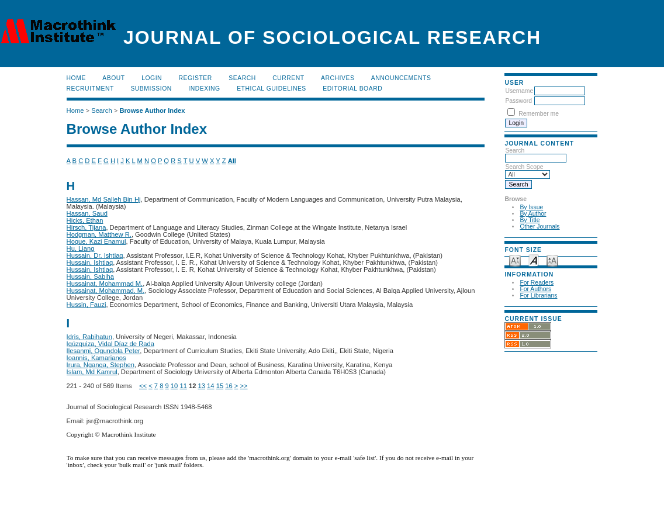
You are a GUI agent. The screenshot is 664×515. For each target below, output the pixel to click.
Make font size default (534, 260)
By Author (533, 213)
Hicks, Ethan (85, 220)
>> (243, 385)
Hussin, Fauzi (86, 304)
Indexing (204, 88)
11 (182, 385)
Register (195, 78)
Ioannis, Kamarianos (96, 357)
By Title (530, 220)
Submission (150, 88)
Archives (337, 78)
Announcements (401, 78)
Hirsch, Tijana (86, 227)
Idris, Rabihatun (89, 336)
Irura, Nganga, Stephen (100, 364)
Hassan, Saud (87, 213)
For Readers (537, 282)
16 (228, 385)
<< (143, 385)
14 (210, 385)
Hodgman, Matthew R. (99, 234)
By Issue (531, 207)
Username (519, 91)
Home (76, 78)
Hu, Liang (81, 248)
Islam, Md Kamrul (92, 371)
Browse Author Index (152, 110)
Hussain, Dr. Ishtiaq (95, 255)
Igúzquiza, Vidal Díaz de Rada (110, 343)
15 (219, 385)
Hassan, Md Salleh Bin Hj (104, 199)
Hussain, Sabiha (90, 276)
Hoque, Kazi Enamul (96, 241)
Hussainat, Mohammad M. (105, 283)
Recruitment (90, 88)
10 (174, 385)
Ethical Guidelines (271, 88)
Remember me (538, 113)
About (113, 78)
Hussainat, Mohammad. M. (106, 290)
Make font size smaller (515, 260)
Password (518, 101)
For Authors (535, 289)
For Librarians (538, 295)
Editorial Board (352, 88)
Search (242, 78)
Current (288, 78)
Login (151, 78)
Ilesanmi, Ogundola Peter (103, 350)
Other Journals (539, 226)
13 (201, 385)
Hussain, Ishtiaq (90, 262)
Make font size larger (552, 260)
